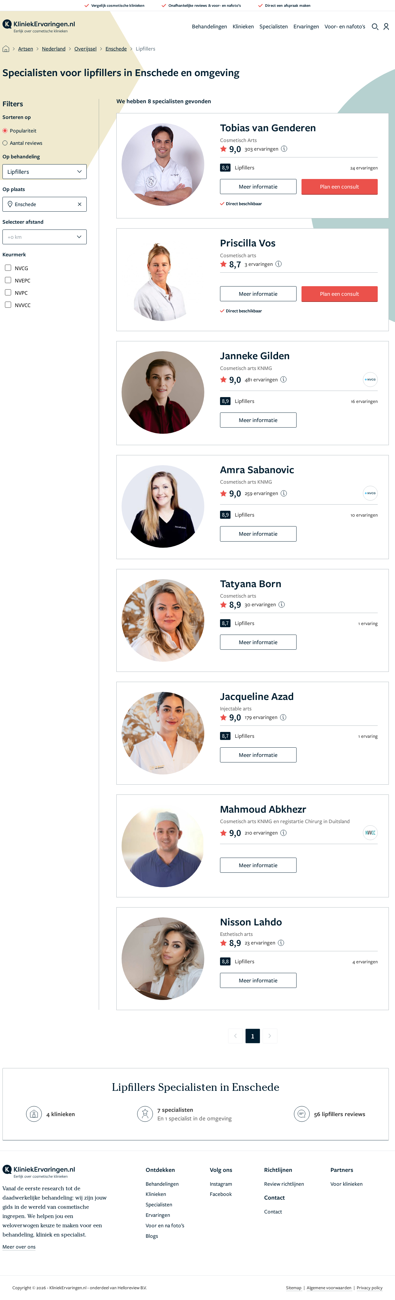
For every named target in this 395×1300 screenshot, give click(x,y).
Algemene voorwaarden (329, 1287)
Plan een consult (339, 186)
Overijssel (85, 48)
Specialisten (274, 26)
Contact (273, 1211)
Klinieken (243, 26)
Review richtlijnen (284, 1183)
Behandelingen (209, 26)
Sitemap (294, 1287)
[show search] (375, 26)
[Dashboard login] (386, 26)
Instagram (221, 1183)
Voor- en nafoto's (345, 26)
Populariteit (19, 130)
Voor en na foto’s (165, 1225)
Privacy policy (370, 1287)
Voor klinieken (347, 1183)
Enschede (116, 48)
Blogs (152, 1235)
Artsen (25, 48)
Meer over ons (18, 1246)
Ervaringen (306, 26)
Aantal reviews (22, 142)
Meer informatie (258, 186)
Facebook (221, 1193)
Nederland (53, 48)
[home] (38, 26)
